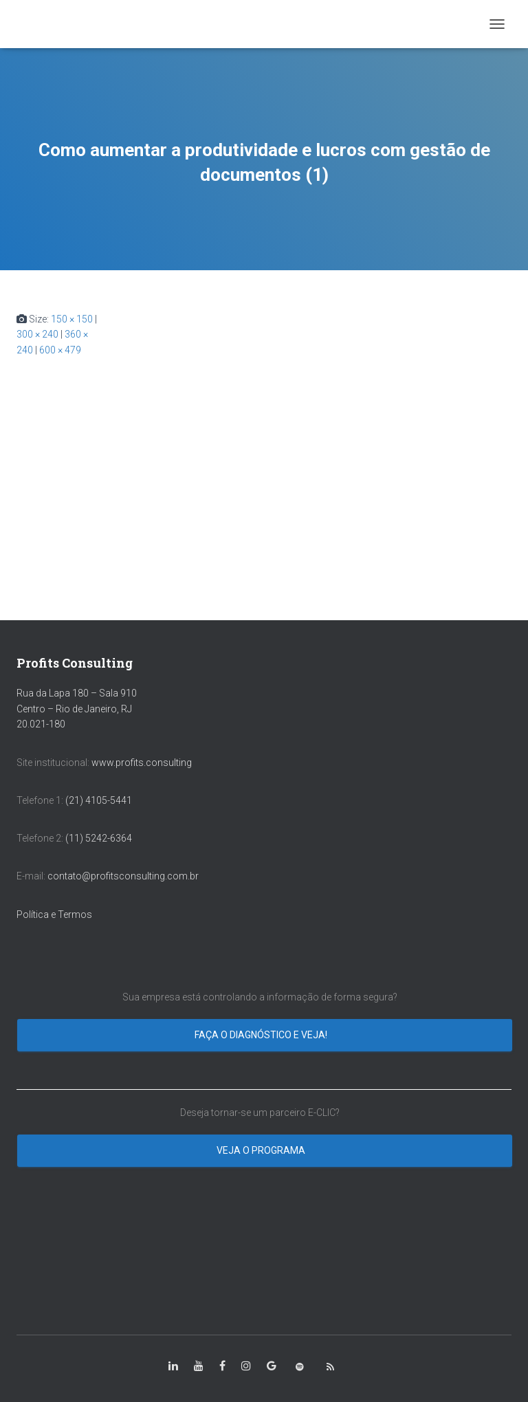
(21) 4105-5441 (98, 800)
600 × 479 (60, 349)
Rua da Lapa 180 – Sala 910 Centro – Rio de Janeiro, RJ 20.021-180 (76, 709)
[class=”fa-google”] (271, 1366)
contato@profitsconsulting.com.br (123, 875)
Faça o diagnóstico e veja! (262, 1034)
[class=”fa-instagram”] (246, 1366)
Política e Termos (54, 914)
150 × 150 (72, 319)
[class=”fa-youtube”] (198, 1366)
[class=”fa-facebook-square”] (222, 1366)
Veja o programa (262, 1150)
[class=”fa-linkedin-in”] (173, 1366)
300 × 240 (37, 334)
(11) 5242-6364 (99, 838)
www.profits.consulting (141, 762)
